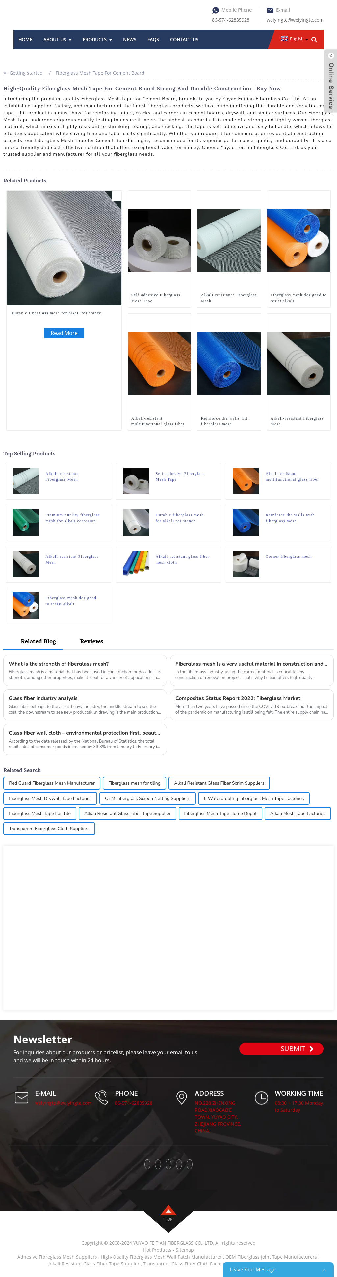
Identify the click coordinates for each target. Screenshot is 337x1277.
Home (25, 39)
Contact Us (184, 39)
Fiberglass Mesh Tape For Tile (40, 813)
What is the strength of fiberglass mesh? (59, 663)
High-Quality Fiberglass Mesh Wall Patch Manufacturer (161, 1257)
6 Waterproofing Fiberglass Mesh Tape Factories (254, 798)
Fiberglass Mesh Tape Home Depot (220, 813)
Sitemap (185, 1250)
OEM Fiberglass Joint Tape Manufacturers (271, 1257)
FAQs (153, 39)
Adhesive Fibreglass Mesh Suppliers (57, 1257)
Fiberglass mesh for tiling (134, 783)
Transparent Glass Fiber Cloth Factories (186, 1264)
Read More (64, 333)
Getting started (26, 73)
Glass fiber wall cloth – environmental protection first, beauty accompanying (85, 733)
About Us (57, 39)
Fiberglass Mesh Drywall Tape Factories (50, 798)
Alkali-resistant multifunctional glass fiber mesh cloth (158, 421)
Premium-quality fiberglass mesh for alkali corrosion (72, 518)
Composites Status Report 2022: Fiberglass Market (237, 698)
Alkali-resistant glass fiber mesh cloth (183, 559)
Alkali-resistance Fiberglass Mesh (229, 298)
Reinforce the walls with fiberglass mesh (225, 421)
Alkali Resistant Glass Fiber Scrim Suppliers (219, 783)
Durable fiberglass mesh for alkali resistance (56, 313)
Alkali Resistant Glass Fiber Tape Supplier (127, 813)
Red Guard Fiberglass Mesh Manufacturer (52, 783)
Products (97, 39)
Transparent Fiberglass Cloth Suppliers (49, 829)
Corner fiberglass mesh (289, 556)
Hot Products (157, 1250)
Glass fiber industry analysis (43, 698)
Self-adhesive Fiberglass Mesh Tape (155, 298)
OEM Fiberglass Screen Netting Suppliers (147, 798)
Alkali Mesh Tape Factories (297, 813)
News (129, 39)
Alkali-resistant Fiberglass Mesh (297, 421)
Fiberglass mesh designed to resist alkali (299, 298)
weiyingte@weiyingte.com (295, 20)
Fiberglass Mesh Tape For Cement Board (100, 73)
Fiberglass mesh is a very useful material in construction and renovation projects (251, 663)
